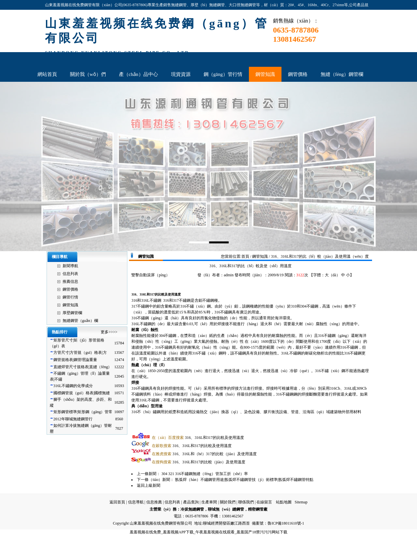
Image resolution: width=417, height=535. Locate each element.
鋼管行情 (70, 297)
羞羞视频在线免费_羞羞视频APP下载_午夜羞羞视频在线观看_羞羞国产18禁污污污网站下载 (208, 532)
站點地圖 (284, 502)
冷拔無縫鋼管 (192, 509)
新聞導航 (70, 266)
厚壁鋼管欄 (72, 313)
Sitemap (301, 502)
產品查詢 (191, 502)
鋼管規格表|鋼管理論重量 (75, 359)
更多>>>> (109, 332)
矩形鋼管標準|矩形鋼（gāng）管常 (83, 412)
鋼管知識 (70, 305)
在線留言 (264, 502)
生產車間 (209, 502)
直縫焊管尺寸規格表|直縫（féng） (82, 367)
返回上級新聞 (148, 485)
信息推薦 (154, 502)
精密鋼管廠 (257, 509)
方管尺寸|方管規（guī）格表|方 (80, 352)
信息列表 (70, 273)
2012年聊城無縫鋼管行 (73, 419)
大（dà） (332, 275)
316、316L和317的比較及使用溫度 (198, 437)
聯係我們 (246, 502)
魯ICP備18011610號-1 (285, 523)
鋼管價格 (70, 289)
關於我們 (228, 502)
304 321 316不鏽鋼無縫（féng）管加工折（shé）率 (204, 473)
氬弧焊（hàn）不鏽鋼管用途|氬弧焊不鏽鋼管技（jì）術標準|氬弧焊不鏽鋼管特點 (244, 479)
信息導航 (136, 502)
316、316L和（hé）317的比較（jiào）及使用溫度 (204, 454)
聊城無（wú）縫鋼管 (226, 509)
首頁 (245, 256)
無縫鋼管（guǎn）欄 (80, 320)
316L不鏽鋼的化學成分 (73, 385)
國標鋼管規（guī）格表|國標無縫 (81, 393)
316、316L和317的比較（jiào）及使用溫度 (198, 462)
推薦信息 (70, 281)
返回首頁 (117, 502)
